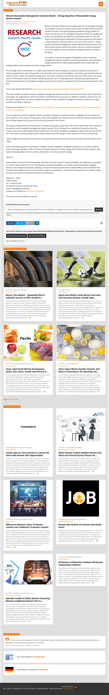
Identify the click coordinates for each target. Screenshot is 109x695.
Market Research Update (14, 595)
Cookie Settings (68, 688)
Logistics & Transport (20, 290)
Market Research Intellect (66, 449)
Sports (68, 290)
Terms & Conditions (29, 688)
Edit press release (37, 236)
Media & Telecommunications (23, 447)
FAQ (5, 688)
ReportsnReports (63, 559)
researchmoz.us (24, 24)
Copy (99, 210)
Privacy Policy (17, 688)
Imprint (9, 688)
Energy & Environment (29, 21)
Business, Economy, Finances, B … (76, 519)
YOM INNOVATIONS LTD (65, 521)
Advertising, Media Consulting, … (23, 364)
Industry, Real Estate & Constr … (24, 519)
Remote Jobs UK (11, 449)
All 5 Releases (11, 399)
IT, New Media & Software (74, 447)
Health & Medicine (72, 364)
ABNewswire (10, 521)
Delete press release (17, 236)
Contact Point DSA (42, 688)
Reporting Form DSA (55, 688)
